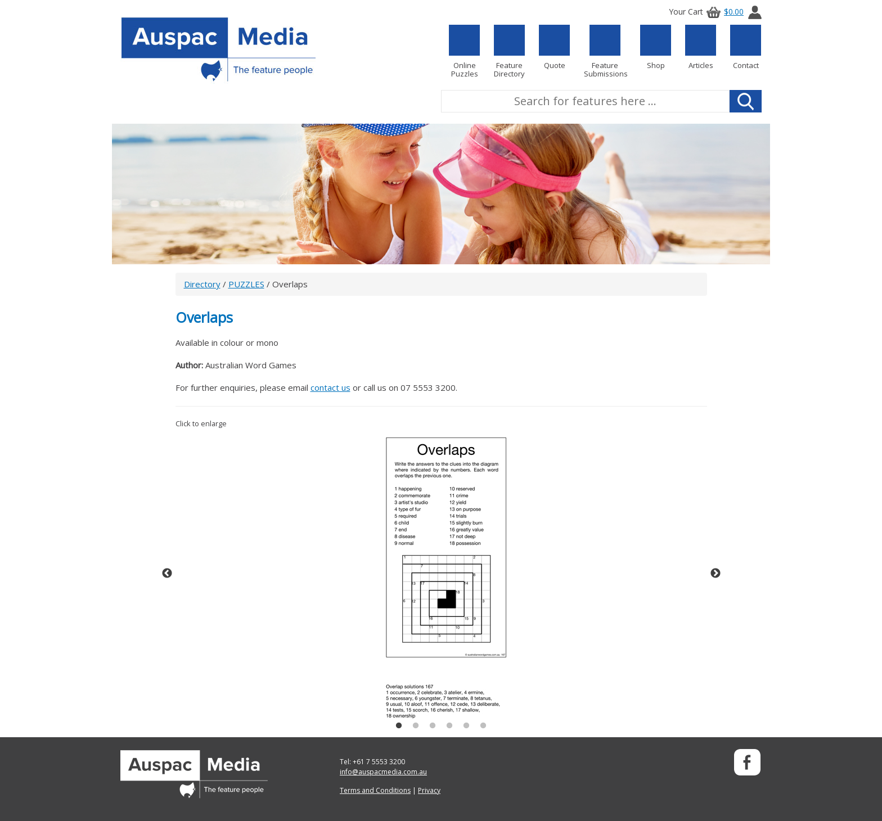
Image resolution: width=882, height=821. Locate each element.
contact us (330, 387)
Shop (655, 47)
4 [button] (449, 726)
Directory (202, 284)
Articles (700, 47)
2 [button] (415, 726)
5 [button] (466, 726)
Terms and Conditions (375, 790)
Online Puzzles (464, 51)
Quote (554, 47)
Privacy (429, 790)
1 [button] (398, 726)
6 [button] (483, 726)
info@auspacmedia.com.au (383, 772)
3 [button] (432, 726)
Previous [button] (167, 573)
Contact (745, 47)
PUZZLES (246, 284)
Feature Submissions (605, 51)
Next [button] (715, 573)
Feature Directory (509, 51)
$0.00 (723, 11)
